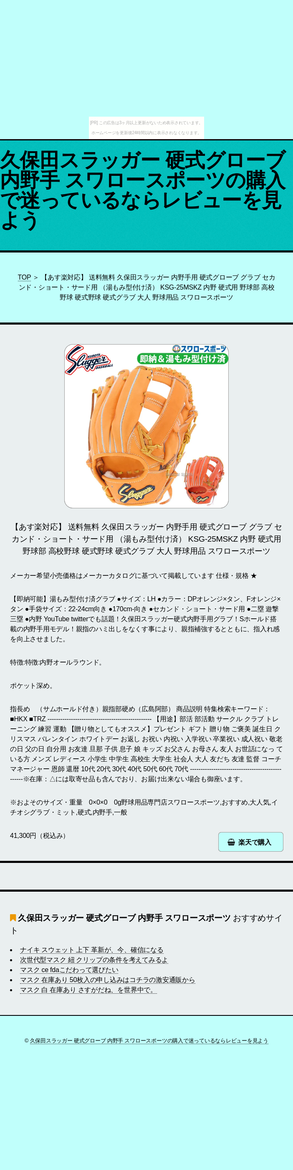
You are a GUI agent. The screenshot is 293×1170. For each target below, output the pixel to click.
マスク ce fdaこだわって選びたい (69, 969)
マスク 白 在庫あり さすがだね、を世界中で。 (88, 989)
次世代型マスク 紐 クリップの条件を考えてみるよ (94, 959)
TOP (24, 277)
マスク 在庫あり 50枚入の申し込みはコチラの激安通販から (107, 979)
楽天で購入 (254, 842)
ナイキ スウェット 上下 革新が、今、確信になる (92, 949)
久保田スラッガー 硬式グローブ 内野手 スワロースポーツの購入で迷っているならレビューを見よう (142, 190)
